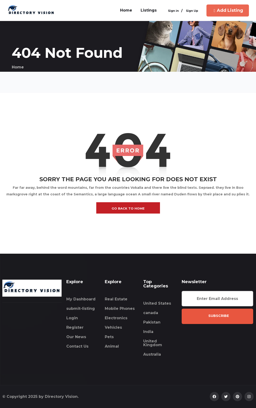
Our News (76, 337)
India (148, 331)
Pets (109, 337)
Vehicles (113, 327)
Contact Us (77, 346)
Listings (149, 10)
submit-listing (80, 308)
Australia (152, 354)
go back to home (128, 208)
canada (150, 313)
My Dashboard (81, 299)
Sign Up (192, 11)
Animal (112, 346)
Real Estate (116, 299)
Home (18, 67)
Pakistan (151, 322)
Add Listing (227, 10)
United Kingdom (152, 343)
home (126, 10)
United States (157, 303)
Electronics (116, 318)
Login (72, 318)
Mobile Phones (120, 308)
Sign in (173, 11)
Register (75, 327)
